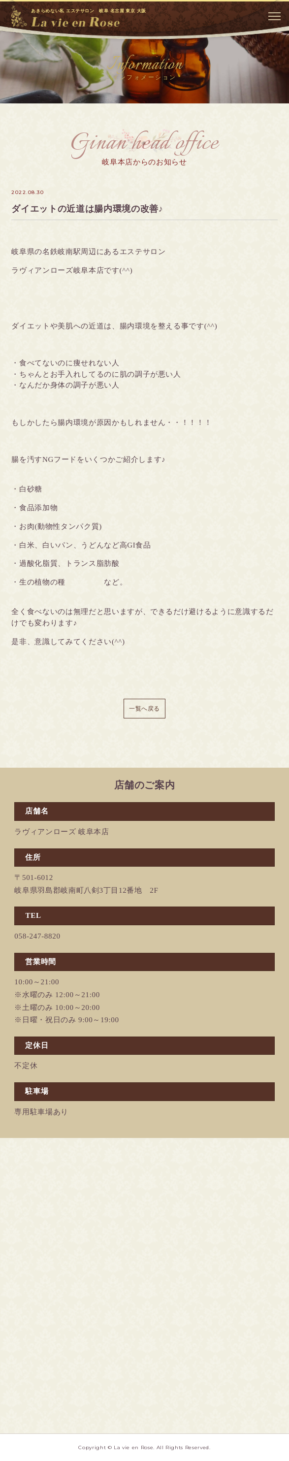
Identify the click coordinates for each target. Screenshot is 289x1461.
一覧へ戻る (144, 708)
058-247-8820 (37, 936)
